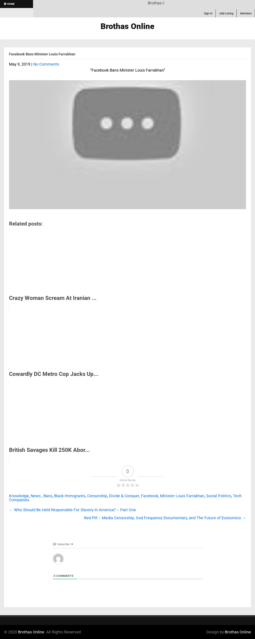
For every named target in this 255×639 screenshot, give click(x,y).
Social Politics (218, 495)
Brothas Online (31, 632)
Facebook (149, 495)
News (36, 495)
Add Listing (226, 13)
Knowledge (19, 495)
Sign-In (208, 13)
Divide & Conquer (124, 495)
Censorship (97, 495)
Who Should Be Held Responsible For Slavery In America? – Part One (72, 509)
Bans (47, 495)
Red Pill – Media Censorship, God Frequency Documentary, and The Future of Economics (165, 517)
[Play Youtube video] (127, 146)
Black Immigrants (69, 495)
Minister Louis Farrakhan (182, 495)
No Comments (46, 64)
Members (246, 13)
